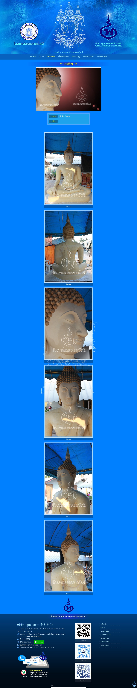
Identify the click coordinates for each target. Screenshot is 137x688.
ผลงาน (41, 56)
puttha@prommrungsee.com (25, 647)
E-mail (99, 643)
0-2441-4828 (19, 639)
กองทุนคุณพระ (88, 56)
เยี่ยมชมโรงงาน (63, 56)
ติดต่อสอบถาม (102, 56)
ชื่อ (98, 629)
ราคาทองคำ (86, 645)
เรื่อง (98, 623)
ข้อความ (99, 650)
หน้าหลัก (33, 56)
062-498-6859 (30, 639)
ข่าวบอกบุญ (76, 56)
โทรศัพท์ (99, 636)
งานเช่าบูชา (51, 56)
